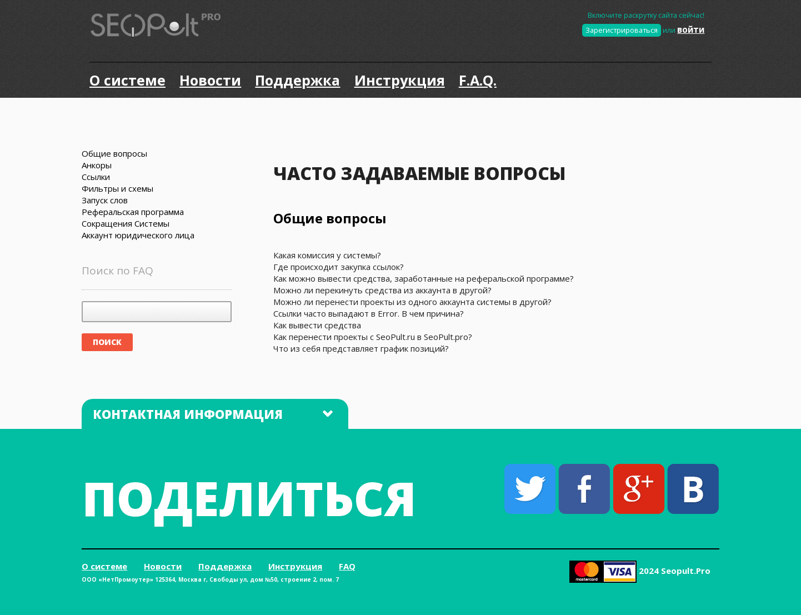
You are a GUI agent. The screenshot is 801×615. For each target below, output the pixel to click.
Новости (210, 80)
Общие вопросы (114, 153)
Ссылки (96, 176)
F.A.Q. (478, 80)
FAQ (347, 566)
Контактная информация (213, 414)
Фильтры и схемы (117, 188)
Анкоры (97, 165)
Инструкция (399, 80)
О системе (127, 80)
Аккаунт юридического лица (138, 235)
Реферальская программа (133, 211)
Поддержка (297, 80)
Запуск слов (105, 200)
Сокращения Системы (125, 223)
